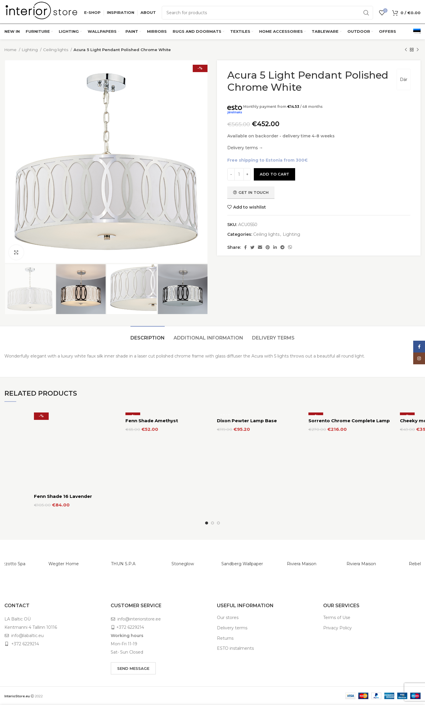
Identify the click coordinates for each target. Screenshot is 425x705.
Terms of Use (336, 617)
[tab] (147, 335)
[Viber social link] (290, 247)
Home (10, 49)
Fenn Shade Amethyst (151, 420)
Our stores (227, 617)
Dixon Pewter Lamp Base (247, 420)
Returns (225, 638)
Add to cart (274, 174)
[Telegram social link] (282, 247)
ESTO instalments (235, 648)
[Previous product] (406, 50)
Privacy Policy (337, 628)
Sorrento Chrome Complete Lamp (349, 420)
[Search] (267, 13)
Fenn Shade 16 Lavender (63, 496)
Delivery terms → (245, 147)
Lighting (30, 49)
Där (403, 79)
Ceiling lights (56, 49)
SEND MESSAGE (133, 668)
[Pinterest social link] (268, 247)
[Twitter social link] (252, 247)
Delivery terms (232, 628)
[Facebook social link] (245, 247)
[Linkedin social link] (275, 247)
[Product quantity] (239, 174)
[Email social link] (260, 247)
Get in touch (251, 192)
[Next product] (418, 50)
